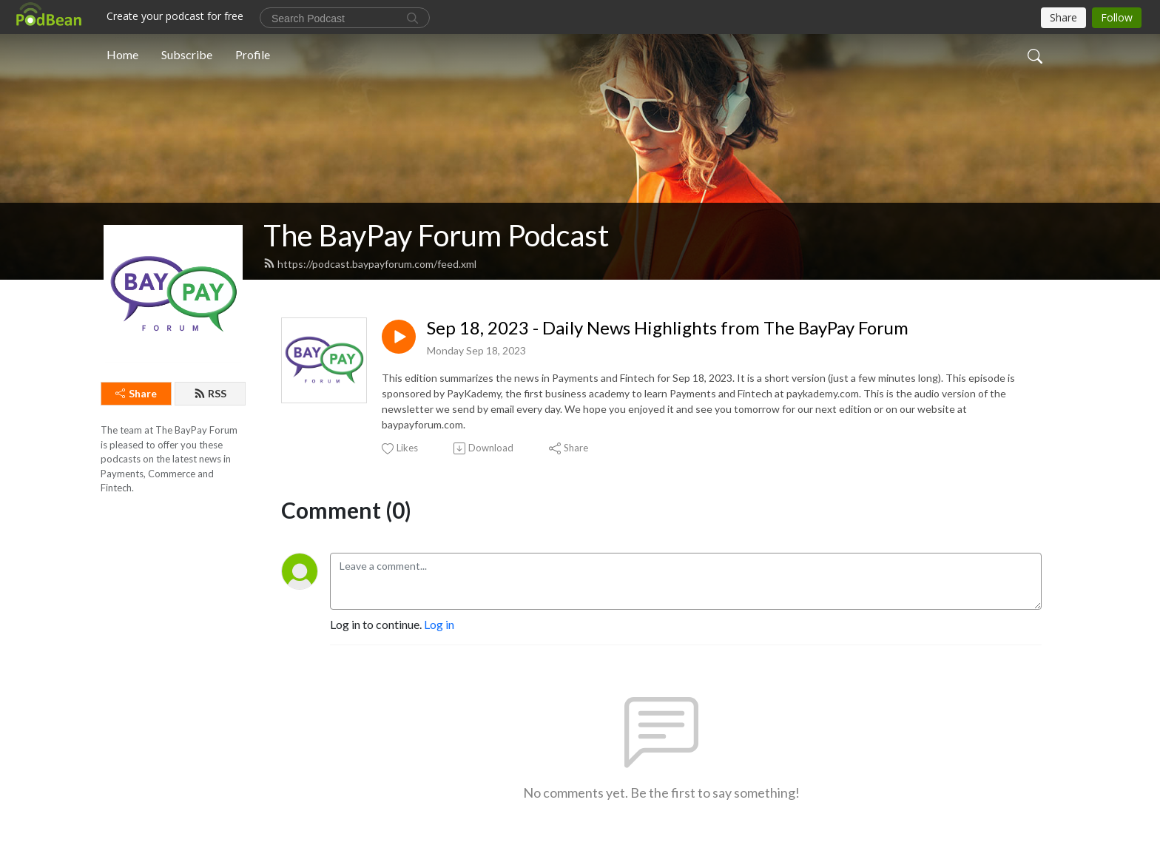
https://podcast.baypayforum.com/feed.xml (369, 264)
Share (136, 393)
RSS (210, 393)
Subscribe (186, 54)
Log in (439, 624)
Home (122, 54)
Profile (252, 54)
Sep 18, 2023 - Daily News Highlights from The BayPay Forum (667, 327)
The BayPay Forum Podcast (436, 235)
